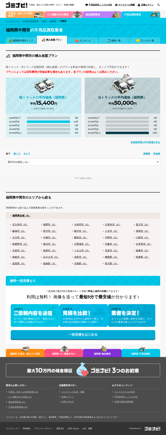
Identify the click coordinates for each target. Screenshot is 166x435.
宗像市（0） (111, 244)
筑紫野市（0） (20, 244)
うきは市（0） (82, 250)
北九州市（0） (20, 224)
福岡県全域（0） (21, 215)
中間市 (63, 21)
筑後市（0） (142, 231)
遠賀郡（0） (19, 263)
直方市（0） (142, 224)
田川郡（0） (111, 263)
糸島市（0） (81, 257)
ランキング (85, 40)
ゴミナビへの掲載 (126, 5)
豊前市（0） (81, 237)
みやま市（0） (51, 257)
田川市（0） (50, 231)
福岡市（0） (50, 224)
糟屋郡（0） (111, 257)
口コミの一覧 (147, 40)
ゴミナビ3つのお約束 (124, 392)
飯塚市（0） (19, 231)
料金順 (156, 153)
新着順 (146, 153)
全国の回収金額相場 (123, 401)
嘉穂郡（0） (50, 263)
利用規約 (26, 428)
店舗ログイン (147, 5)
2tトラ (27, 153)
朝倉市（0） (19, 257)
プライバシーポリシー (43, 428)
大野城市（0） (82, 244)
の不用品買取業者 (34, 30)
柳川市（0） (81, 231)
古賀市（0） (19, 250)
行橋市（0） (50, 237)
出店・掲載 (87, 428)
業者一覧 (116, 40)
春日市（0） (50, 244)
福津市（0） (50, 250)
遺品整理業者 (92, 14)
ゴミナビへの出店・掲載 (72, 392)
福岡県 (53, 21)
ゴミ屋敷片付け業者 (58, 14)
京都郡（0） (81, 263)
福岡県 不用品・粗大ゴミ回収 (25, 354)
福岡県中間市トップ (23, 40)
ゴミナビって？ (12, 428)
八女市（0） (111, 231)
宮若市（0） (111, 250)
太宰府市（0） (144, 244)
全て (8, 153)
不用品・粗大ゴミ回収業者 (20, 14)
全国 (44, 21)
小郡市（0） (142, 237)
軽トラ (17, 153)
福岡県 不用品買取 (140, 354)
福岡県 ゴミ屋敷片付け (63, 354)
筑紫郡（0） (142, 257)
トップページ (12, 21)
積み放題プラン (54, 39)
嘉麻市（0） (142, 250)
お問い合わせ (67, 401)
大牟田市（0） (82, 224)
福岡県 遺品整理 (102, 354)
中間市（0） (111, 237)
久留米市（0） (113, 224)
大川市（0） (19, 237)
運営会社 (60, 428)
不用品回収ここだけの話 (100, 5)
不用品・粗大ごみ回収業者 (23, 392)
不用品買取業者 (132, 14)
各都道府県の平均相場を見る (145, 142)
